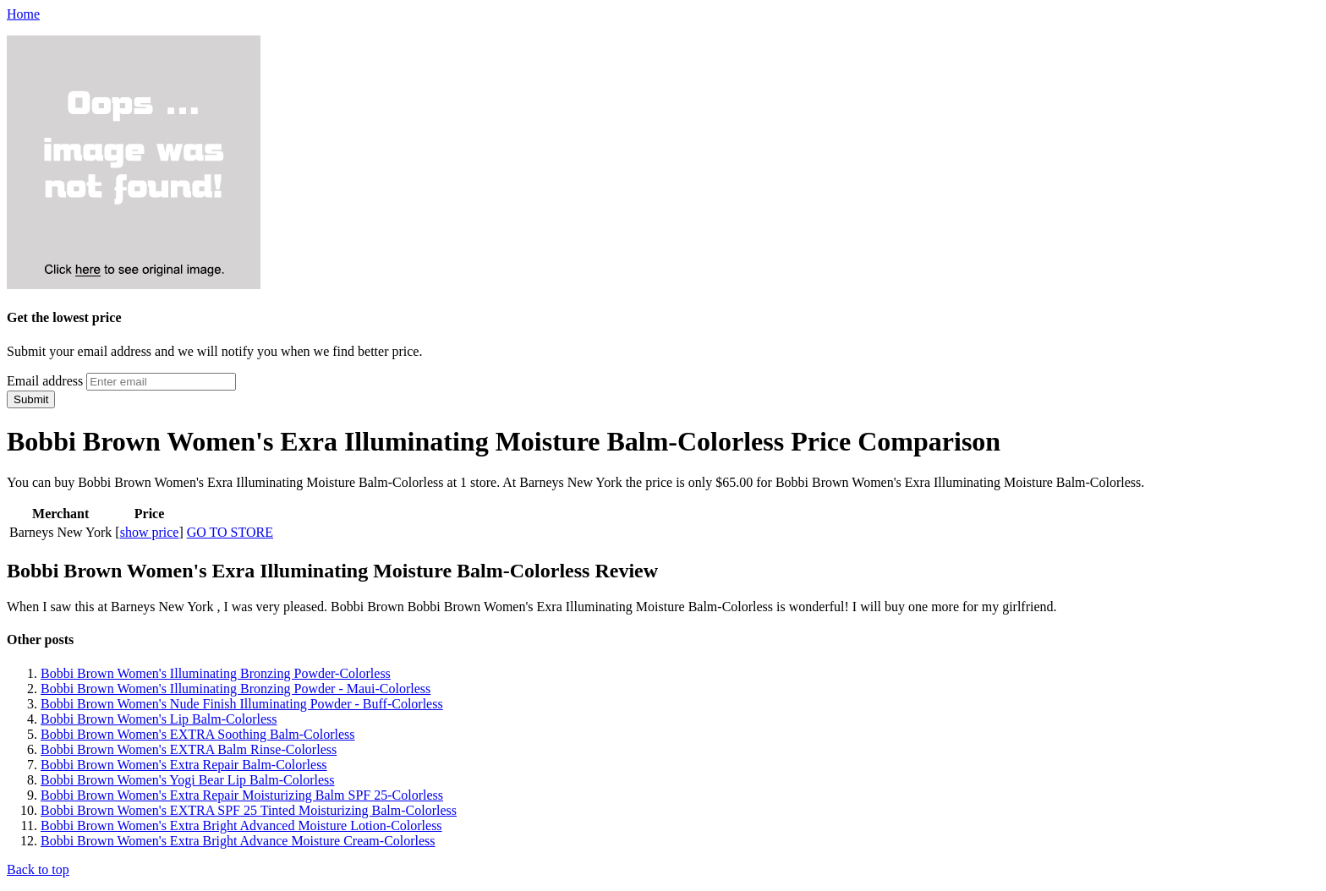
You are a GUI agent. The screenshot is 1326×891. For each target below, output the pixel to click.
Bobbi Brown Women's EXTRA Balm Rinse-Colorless (189, 749)
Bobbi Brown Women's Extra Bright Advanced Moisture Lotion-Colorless (241, 825)
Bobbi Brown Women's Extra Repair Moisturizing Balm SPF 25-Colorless (242, 795)
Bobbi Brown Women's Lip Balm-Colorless (159, 719)
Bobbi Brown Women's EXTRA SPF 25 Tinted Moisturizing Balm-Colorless (249, 810)
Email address (45, 381)
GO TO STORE (230, 532)
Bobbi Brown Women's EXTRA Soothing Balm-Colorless (198, 734)
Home (23, 14)
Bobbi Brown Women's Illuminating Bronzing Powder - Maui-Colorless (235, 688)
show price (149, 532)
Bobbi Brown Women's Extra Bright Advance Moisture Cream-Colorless (238, 841)
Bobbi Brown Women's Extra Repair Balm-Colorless (184, 764)
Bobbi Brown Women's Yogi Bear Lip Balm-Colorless (188, 780)
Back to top (38, 869)
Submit (31, 399)
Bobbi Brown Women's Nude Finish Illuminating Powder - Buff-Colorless (242, 704)
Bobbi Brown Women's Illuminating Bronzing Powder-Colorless (216, 673)
